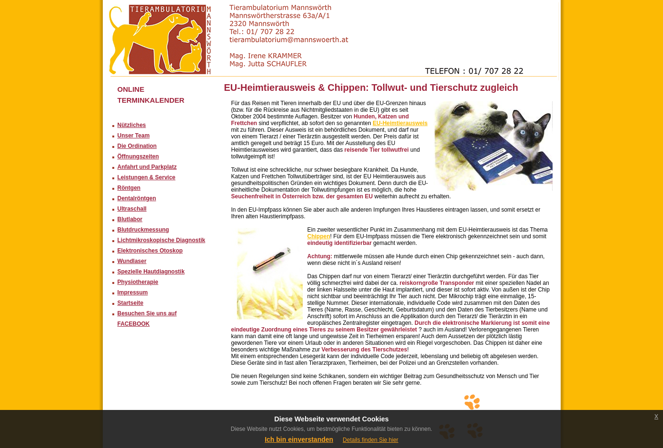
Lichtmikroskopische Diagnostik (162, 240)
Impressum (133, 292)
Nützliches (132, 125)
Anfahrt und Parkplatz (147, 167)
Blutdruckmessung (143, 229)
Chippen (318, 236)
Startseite (131, 303)
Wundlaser (132, 261)
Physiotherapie (138, 282)
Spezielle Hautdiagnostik (151, 271)
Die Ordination (137, 146)
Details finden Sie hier (370, 440)
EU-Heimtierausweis (400, 123)
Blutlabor (130, 219)
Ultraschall (132, 208)
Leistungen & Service (147, 177)
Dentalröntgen (137, 198)
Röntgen (129, 188)
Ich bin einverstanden (299, 439)
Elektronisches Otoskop (150, 250)
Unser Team (134, 135)
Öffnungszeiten (138, 156)
